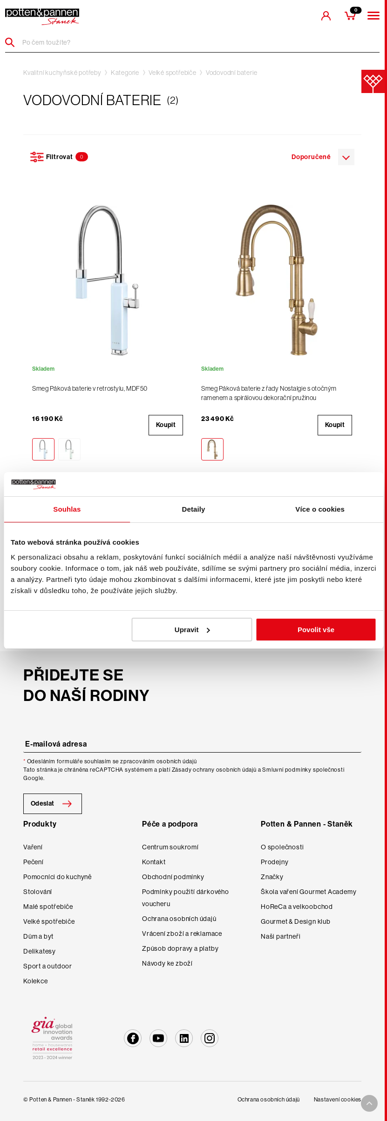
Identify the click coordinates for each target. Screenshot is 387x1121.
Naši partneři (280, 936)
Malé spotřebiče (48, 906)
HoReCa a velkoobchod (297, 906)
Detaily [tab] (193, 509)
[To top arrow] (369, 1103)
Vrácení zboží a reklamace (182, 933)
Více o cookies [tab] (320, 509)
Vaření (33, 847)
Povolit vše (316, 630)
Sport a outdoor (47, 966)
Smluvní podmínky (287, 770)
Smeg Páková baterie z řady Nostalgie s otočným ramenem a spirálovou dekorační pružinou (269, 393)
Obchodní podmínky (173, 877)
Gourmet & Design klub (296, 921)
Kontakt (154, 862)
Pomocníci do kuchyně (57, 877)
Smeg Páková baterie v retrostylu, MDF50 (90, 388)
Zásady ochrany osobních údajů (214, 770)
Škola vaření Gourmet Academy (308, 891)
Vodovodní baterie (232, 72)
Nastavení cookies (337, 1099)
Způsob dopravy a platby (180, 948)
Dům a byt (38, 936)
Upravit (192, 630)
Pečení (33, 862)
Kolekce (35, 981)
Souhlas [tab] (67, 509)
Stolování (37, 891)
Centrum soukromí (170, 847)
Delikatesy (39, 951)
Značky (272, 877)
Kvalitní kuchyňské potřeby (62, 72)
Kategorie (125, 72)
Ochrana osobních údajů (179, 918)
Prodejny (274, 862)
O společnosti (282, 847)
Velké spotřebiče (173, 72)
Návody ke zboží (167, 963)
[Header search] (13, 42)
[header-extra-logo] (42, 16)
